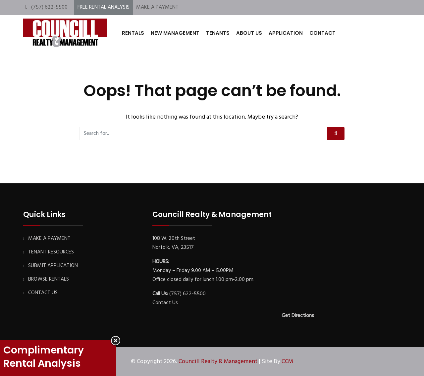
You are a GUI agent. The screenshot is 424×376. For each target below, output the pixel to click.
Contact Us (165, 302)
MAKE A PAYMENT (157, 7)
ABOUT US (249, 32)
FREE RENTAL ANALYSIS (104, 7)
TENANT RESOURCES (51, 252)
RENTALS (133, 32)
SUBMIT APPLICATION (53, 265)
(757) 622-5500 (49, 7)
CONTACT (322, 32)
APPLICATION (286, 32)
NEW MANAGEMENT (175, 32)
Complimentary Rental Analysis (43, 356)
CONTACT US (43, 293)
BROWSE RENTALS (48, 279)
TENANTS (218, 32)
